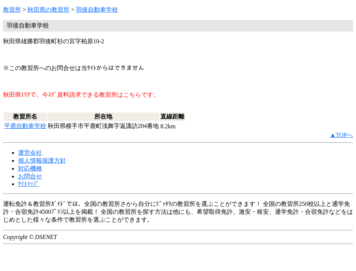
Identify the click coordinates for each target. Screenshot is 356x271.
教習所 (12, 9)
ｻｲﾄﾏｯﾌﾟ (28, 184)
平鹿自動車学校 (25, 126)
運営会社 (30, 152)
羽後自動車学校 (97, 9)
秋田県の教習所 (48, 9)
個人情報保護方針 (42, 160)
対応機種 (30, 168)
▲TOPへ (341, 135)
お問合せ (30, 176)
